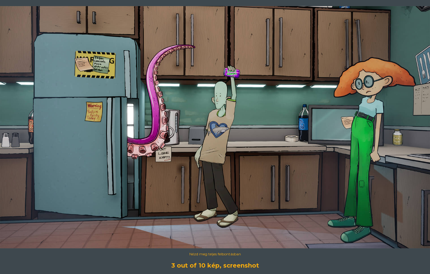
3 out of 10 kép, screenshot (215, 265)
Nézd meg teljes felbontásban (215, 254)
